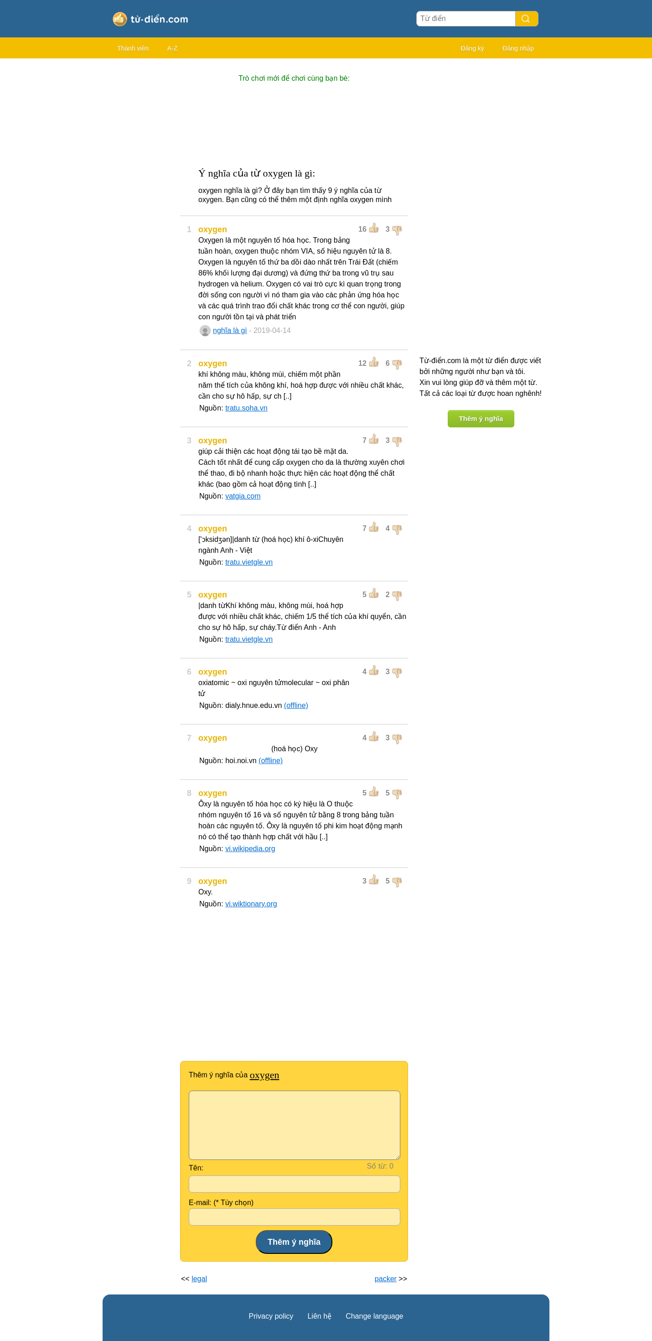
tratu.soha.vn (246, 408)
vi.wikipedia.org (250, 848)
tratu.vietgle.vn (249, 562)
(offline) (296, 705)
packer (386, 1279)
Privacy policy (271, 1316)
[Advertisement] (139, 201)
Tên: (196, 1168)
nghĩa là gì (230, 330)
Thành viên (133, 48)
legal (199, 1279)
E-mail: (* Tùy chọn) (221, 1202)
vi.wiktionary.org (251, 904)
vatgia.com (242, 496)
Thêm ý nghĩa (481, 418)
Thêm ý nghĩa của (234, 1075)
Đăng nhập (518, 48)
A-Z (172, 48)
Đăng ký (472, 48)
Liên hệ (319, 1316)
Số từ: (377, 1166)
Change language (374, 1316)
